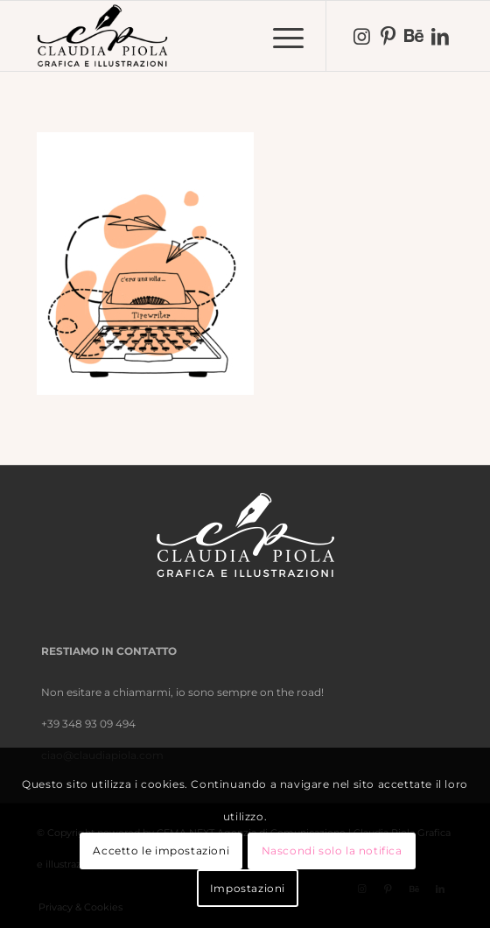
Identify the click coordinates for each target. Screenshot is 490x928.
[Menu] (280, 36)
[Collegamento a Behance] (414, 36)
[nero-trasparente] (203, 36)
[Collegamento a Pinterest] (387, 36)
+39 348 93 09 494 (88, 723)
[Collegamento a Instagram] (361, 36)
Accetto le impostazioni (161, 850)
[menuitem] (280, 36)
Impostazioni (247, 888)
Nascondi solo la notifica (332, 850)
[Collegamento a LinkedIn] (440, 36)
